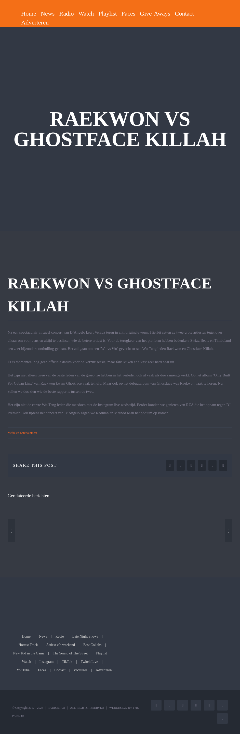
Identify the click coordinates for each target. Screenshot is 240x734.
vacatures (80, 670)
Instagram (46, 662)
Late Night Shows (85, 636)
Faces (42, 670)
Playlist (101, 653)
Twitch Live (89, 662)
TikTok (67, 662)
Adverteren (104, 670)
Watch (26, 662)
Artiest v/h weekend (60, 645)
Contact (60, 670)
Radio (60, 636)
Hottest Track (28, 645)
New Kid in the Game (28, 653)
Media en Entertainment (22, 433)
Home (26, 636)
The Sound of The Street (70, 653)
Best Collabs (92, 645)
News (43, 636)
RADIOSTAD (56, 708)
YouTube (23, 670)
